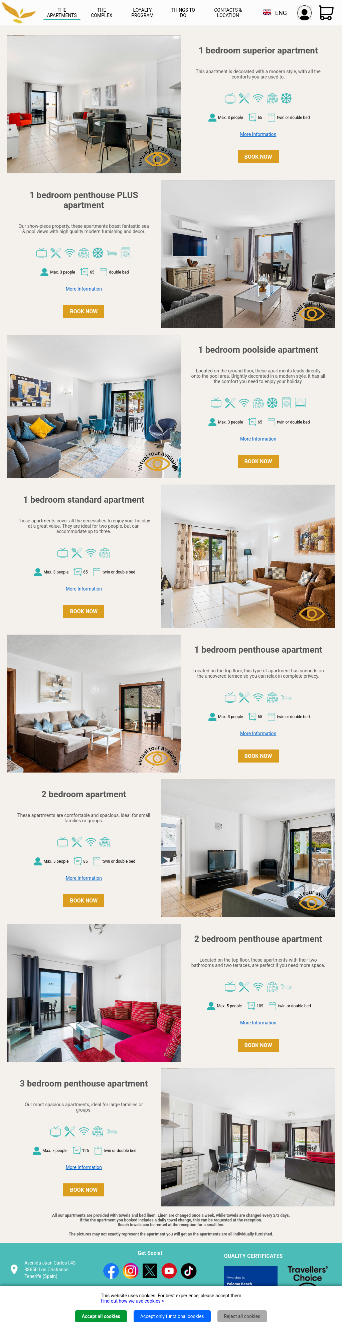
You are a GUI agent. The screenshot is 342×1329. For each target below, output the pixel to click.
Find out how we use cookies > (132, 1301)
